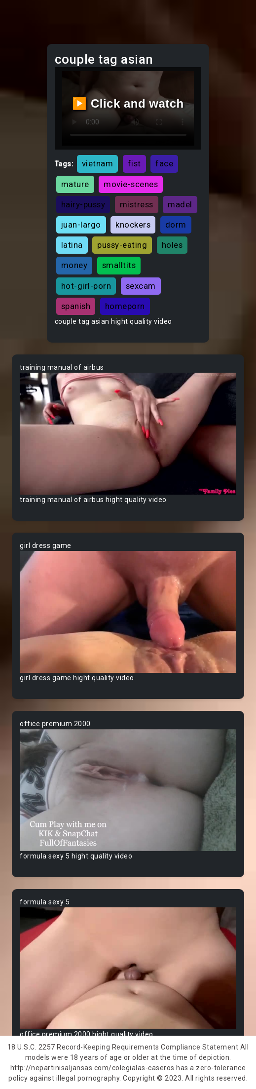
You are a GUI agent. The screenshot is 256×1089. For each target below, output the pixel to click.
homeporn (125, 306)
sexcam (141, 286)
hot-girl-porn (86, 286)
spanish (76, 306)
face (164, 163)
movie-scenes (131, 184)
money (74, 265)
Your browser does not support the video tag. (128, 434)
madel (180, 204)
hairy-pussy (83, 204)
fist (134, 163)
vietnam (97, 163)
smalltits (119, 265)
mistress (136, 204)
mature (75, 184)
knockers (132, 225)
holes (172, 245)
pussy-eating (122, 245)
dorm (175, 225)
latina (72, 245)
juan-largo (81, 225)
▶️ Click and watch (128, 103)
